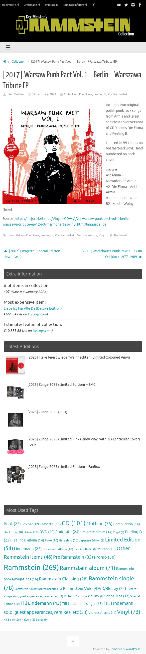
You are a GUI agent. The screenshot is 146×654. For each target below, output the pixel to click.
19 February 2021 (44, 94)
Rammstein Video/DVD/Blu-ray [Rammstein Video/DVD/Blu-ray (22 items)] (94, 588)
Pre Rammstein (118, 94)
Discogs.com (37, 314)
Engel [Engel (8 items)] (118, 532)
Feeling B (100, 94)
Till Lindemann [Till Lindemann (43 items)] (40, 603)
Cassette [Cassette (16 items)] (50, 524)
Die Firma (85, 94)
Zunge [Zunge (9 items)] (42, 619)
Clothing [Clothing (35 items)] (99, 524)
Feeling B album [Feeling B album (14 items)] (27, 540)
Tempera (116, 649)
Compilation (16, 235)
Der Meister (16, 94)
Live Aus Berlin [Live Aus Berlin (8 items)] (85, 549)
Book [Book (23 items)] (12, 524)
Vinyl (102, 235)
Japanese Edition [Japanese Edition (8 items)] (91, 540)
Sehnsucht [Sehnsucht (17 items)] (117, 596)
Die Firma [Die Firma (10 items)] (13, 532)
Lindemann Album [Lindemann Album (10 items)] (57, 549)
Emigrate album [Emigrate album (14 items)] (96, 532)
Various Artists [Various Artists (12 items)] (102, 613)
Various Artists (87, 235)
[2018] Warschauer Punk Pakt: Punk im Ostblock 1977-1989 (111, 254)
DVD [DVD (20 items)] (47, 531)
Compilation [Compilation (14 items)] (126, 524)
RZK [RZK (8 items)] (99, 596)
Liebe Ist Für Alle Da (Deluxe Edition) (33, 308)
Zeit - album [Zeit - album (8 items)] (25, 619)
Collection (18, 62)
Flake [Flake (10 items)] (51, 540)
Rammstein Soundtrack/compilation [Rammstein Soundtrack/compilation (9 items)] (38, 589)
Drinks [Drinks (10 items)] (31, 532)
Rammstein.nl (10, 4)
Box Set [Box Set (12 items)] (30, 524)
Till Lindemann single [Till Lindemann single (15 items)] (82, 604)
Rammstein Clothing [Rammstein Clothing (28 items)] (63, 579)
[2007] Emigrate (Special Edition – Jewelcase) (33, 254)
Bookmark (121, 235)
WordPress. (133, 649)
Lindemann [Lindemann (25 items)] (28, 548)
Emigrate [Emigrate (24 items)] (67, 531)
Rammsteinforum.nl (75, 4)
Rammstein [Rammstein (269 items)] (31, 567)
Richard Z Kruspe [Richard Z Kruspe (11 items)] (79, 596)
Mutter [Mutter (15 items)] (106, 549)
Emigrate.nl (51, 4)
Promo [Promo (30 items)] (105, 557)
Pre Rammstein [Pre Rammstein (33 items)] (73, 557)
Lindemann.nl (31, 4)
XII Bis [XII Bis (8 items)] (10, 619)
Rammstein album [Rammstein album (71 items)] (87, 568)
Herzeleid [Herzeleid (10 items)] (68, 540)
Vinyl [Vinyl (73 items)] (128, 612)
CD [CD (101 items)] (74, 523)
